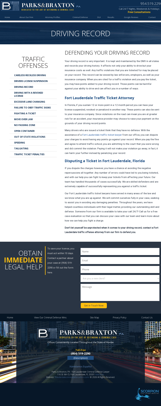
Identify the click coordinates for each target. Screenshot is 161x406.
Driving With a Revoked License (28, 94)
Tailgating (21, 148)
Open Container (24, 131)
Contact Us (147, 317)
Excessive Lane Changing (29, 101)
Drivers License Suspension (31, 81)
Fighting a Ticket (25, 113)
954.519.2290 (150, 3)
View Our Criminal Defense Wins (50, 317)
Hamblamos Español (81, 366)
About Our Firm (26, 18)
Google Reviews (131, 18)
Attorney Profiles (52, 18)
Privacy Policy (119, 317)
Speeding (19, 142)
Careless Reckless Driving (30, 75)
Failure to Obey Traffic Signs (32, 107)
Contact (152, 18)
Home (7, 18)
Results (111, 18)
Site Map (94, 317)
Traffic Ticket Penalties (29, 154)
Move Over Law (23, 119)
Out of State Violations (29, 136)
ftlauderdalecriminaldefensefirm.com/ (72, 377)
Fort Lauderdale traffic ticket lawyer (102, 134)
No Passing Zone (24, 125)
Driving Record (23, 86)
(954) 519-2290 (80, 353)
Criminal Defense (80, 18)
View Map (99, 374)
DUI (99, 18)
